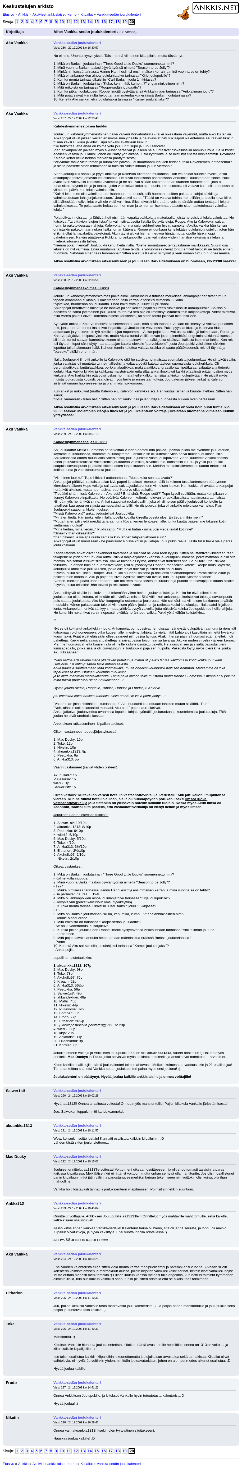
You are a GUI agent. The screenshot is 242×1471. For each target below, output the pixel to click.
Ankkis (23, 14)
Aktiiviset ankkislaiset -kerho (55, 14)
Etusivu (8, 14)
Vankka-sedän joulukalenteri (119, 14)
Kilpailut (86, 14)
